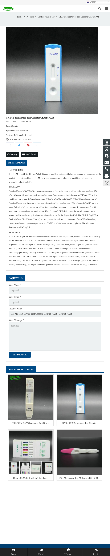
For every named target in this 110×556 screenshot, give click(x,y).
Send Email (29, 154)
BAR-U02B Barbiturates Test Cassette (79, 423)
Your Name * (15, 285)
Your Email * (15, 297)
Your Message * (16, 320)
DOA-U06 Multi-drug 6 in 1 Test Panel (30, 478)
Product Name (15, 308)
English (91, 2)
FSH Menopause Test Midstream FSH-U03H (79, 478)
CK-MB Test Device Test (20, 140)
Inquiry (12, 154)
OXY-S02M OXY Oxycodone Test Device (31, 423)
